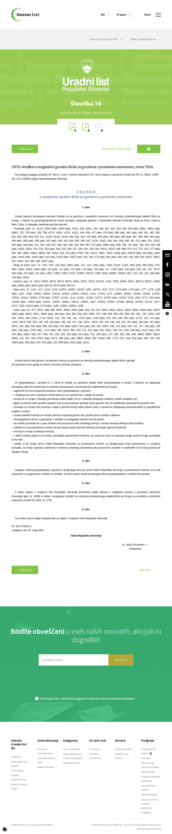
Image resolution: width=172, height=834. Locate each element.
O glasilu (16, 756)
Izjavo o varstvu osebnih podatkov (111, 698)
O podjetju (147, 749)
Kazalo (24, 149)
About (146, 753)
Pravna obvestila (101, 824)
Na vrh (145, 570)
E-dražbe (146, 812)
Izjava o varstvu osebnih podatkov (149, 803)
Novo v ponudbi (71, 749)
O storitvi (94, 749)
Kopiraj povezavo (116, 149)
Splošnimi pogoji (73, 698)
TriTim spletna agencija (146, 824)
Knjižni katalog (71, 762)
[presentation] (86, 683)
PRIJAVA (121, 660)
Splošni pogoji (149, 794)
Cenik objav (17, 770)
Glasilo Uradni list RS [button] (106, 39)
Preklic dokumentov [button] (145, 39)
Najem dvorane (45, 767)
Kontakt (146, 758)
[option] (86, 103)
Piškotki (117, 824)
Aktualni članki (123, 749)
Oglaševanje (148, 771)
